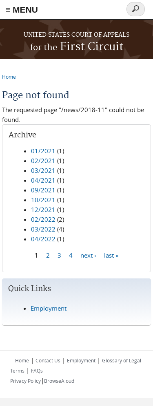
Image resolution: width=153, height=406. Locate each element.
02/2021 (43, 161)
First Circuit (77, 47)
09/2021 (43, 190)
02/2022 (43, 219)
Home (9, 76)
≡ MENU (21, 9)
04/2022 (43, 239)
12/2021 (43, 209)
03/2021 (43, 170)
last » (111, 255)
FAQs (37, 370)
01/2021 (43, 151)
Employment (49, 308)
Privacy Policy (25, 380)
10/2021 (43, 200)
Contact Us (47, 360)
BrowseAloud (59, 380)
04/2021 (43, 180)
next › (88, 255)
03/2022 (43, 229)
